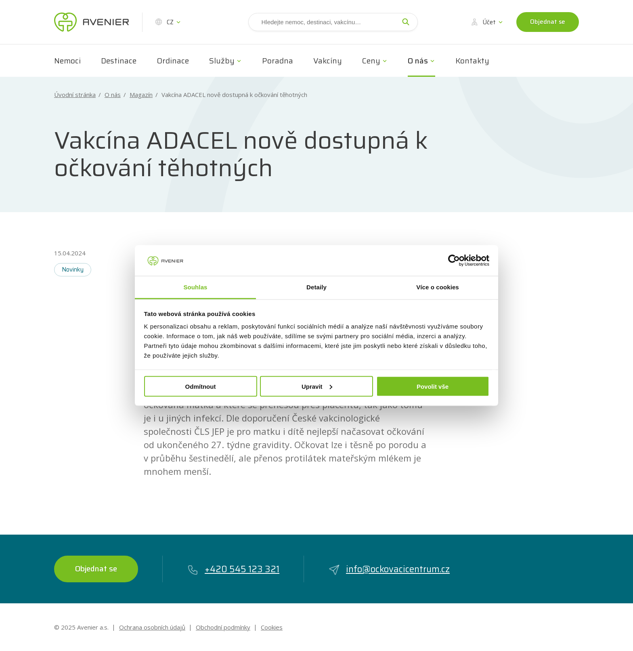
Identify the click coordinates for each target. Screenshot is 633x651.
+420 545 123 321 (233, 569)
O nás (418, 61)
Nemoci (67, 61)
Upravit (317, 386)
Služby (222, 61)
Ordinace (173, 61)
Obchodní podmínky (223, 627)
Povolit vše (433, 386)
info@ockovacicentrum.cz (389, 569)
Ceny (371, 61)
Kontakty (472, 61)
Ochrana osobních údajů (152, 627)
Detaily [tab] (316, 287)
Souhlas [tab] (195, 287)
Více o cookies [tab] (437, 287)
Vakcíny (327, 61)
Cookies (272, 627)
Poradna (277, 61)
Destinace (118, 61)
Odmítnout (200, 386)
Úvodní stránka (75, 95)
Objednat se (547, 22)
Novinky (73, 269)
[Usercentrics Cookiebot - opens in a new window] (454, 260)
